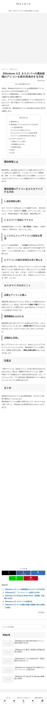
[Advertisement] (23, 39)
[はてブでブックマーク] (38, 573)
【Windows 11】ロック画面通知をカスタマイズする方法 (24, 589)
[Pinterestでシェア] (31, 578)
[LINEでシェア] (16, 578)
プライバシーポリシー (23, 697)
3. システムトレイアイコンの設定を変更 (24, 133)
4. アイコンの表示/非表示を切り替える (24, 136)
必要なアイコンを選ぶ (19, 141)
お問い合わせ (39, 697)
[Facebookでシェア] (23, 573)
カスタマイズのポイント (18, 138)
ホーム (8, 697)
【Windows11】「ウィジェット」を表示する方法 (21, 592)
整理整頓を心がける (18, 144)
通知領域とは (15, 121)
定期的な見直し (17, 147)
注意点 (13, 150)
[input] (23, 627)
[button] (43, 627)
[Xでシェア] (9, 573)
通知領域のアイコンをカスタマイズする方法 (24, 124)
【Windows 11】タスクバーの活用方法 (18, 601)
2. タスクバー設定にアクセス (21, 130)
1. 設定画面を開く (17, 127)
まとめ (13, 153)
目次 (21, 118)
